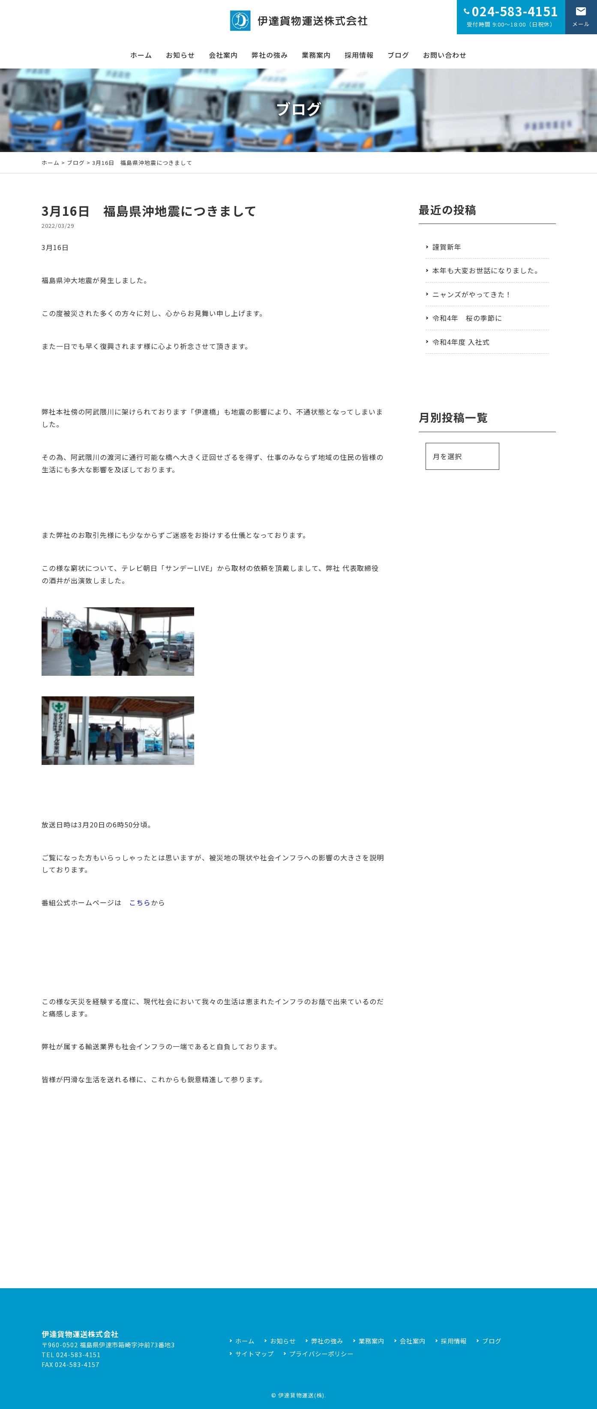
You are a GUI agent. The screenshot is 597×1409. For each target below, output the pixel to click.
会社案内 (223, 55)
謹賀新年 (447, 247)
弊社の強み (270, 55)
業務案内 (316, 55)
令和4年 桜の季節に (467, 318)
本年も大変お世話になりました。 (487, 270)
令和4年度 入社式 (461, 342)
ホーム (141, 55)
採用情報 (359, 55)
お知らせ (180, 55)
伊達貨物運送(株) (301, 1395)
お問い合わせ (445, 55)
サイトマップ (254, 1353)
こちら (140, 902)
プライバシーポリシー (321, 1353)
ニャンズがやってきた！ (472, 294)
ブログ (398, 55)
